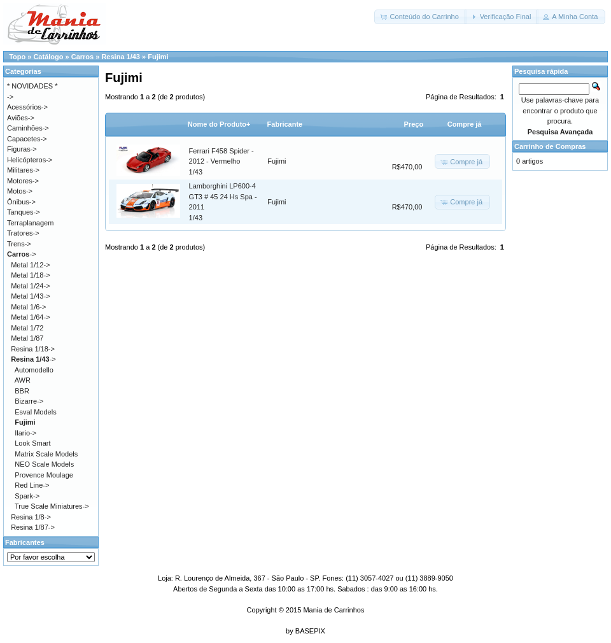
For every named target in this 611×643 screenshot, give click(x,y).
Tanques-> (23, 212)
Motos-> (19, 191)
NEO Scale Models (44, 464)
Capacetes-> (27, 139)
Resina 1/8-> (31, 517)
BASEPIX (310, 631)
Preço (414, 124)
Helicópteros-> (29, 160)
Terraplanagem (30, 223)
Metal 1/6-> (28, 307)
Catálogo (48, 56)
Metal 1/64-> (30, 317)
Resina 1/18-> (33, 349)
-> (21, 254)
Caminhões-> (28, 128)
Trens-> (19, 244)
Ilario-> (25, 433)
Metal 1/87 (27, 338)
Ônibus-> (21, 202)
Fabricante (285, 124)
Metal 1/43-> (30, 296)
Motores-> (23, 181)
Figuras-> (22, 149)
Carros (82, 56)
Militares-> (23, 170)
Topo (17, 56)
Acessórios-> (27, 107)
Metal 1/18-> (30, 275)
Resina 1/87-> (33, 527)
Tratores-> (23, 233)
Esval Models (35, 412)
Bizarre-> (29, 401)
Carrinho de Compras (550, 146)
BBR (22, 391)
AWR (23, 380)
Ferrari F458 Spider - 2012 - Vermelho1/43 (221, 161)
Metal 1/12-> (30, 265)
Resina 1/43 (120, 56)
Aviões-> (20, 118)
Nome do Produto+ (219, 124)
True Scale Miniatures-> (52, 506)
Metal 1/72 (27, 328)
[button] (420, 17)
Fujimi (158, 56)
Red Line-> (32, 485)
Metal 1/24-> (30, 286)
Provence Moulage (44, 475)
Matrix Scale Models (46, 454)
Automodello (34, 370)
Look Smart (32, 443)
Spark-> (27, 496)
